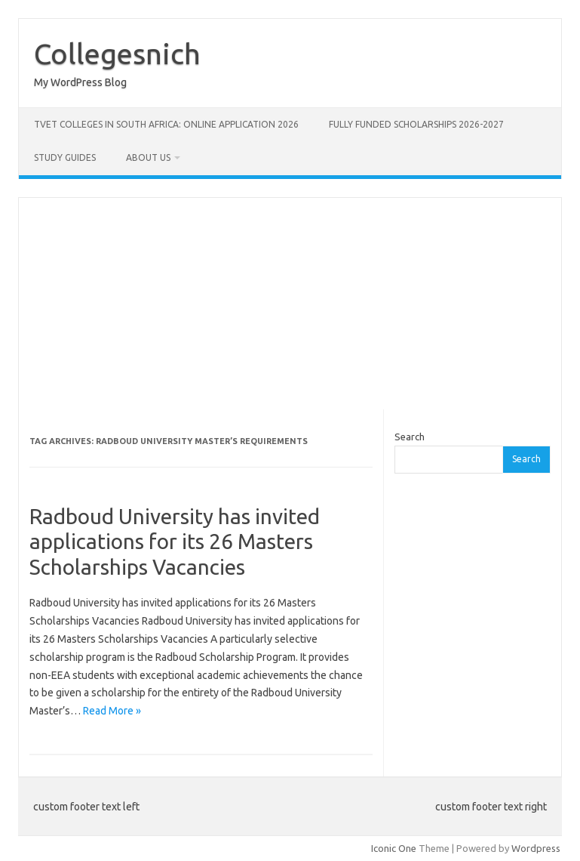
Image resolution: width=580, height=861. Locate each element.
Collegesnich (117, 53)
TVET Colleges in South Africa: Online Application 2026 (166, 124)
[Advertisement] (290, 303)
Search (409, 436)
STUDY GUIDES (65, 157)
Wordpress (535, 848)
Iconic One (393, 848)
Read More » (112, 711)
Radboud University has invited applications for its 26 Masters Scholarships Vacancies (174, 542)
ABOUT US (148, 157)
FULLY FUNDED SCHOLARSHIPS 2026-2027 (416, 124)
